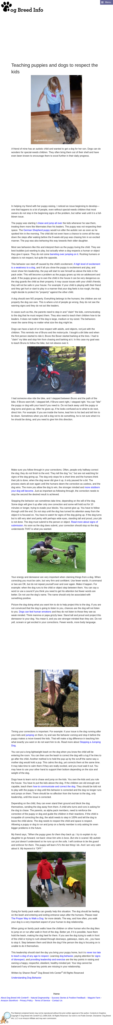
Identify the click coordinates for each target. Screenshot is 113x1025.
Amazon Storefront (9, 1000)
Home (56, 994)
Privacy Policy (26, 1000)
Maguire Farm (94, 998)
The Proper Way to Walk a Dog (27, 918)
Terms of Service (42, 1000)
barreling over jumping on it (64, 254)
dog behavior (66, 956)
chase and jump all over (49, 223)
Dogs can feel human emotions (35, 611)
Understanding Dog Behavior (26, 977)
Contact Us (57, 1000)
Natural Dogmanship (40, 998)
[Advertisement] (56, 33)
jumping (30, 735)
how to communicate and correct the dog (54, 786)
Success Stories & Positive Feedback (69, 998)
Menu (108, 2)
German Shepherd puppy (37, 230)
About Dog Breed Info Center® (15, 998)
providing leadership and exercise (47, 959)
